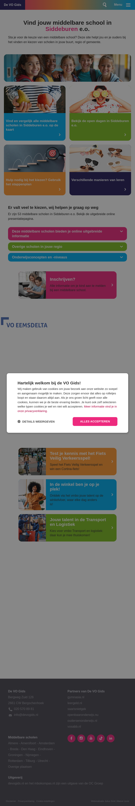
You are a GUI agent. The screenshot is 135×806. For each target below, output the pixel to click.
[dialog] (67, 403)
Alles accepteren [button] (95, 421)
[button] (36, 421)
